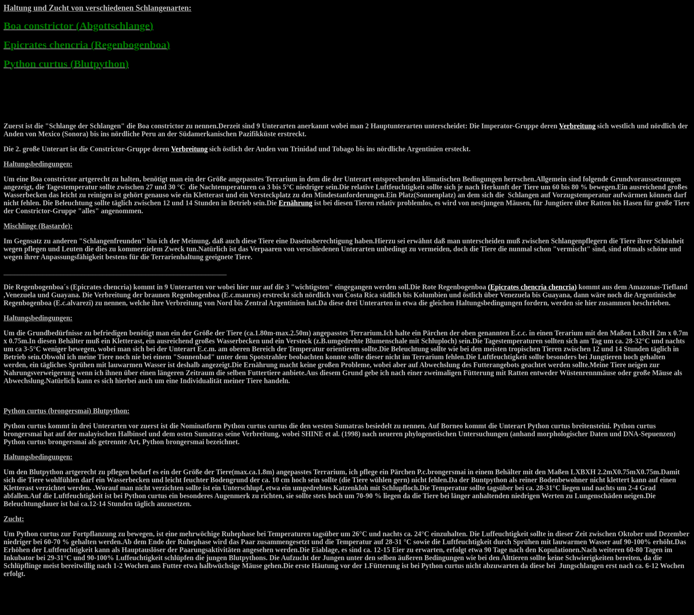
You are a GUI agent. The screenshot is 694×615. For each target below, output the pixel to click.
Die (9, 287)
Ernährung (295, 203)
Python (14, 411)
